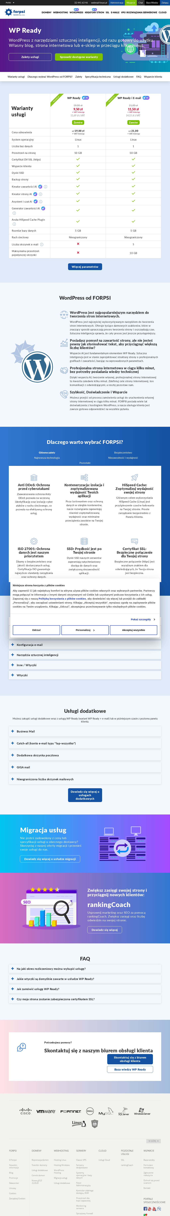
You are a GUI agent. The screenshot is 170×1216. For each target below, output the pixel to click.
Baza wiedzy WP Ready (130, 1060)
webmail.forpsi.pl (99, 2)
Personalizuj (85, 630)
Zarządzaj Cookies (17, 1178)
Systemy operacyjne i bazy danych (84, 1162)
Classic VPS (81, 1149)
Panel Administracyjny (83, 1169)
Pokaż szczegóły (141, 619)
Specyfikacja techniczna (78, 76)
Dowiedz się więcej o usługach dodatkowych (85, 791)
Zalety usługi (29, 56)
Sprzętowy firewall (84, 1193)
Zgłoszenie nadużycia (148, 1160)
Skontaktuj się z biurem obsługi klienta (130, 1051)
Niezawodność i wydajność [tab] (123, 456)
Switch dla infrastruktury (82, 1198)
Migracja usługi (60, 1163)
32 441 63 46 (81, 2)
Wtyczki (19, 673)
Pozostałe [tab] (84, 461)
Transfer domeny (39, 1153)
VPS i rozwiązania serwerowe (139, 12)
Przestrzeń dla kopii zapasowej (83, 1182)
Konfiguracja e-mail (26, 643)
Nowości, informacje (14, 1154)
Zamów (78, 122)
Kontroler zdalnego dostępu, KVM (84, 1175)
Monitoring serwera (81, 1188)
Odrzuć (36, 630)
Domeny (46, 12)
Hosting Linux (60, 1149)
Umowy (12, 1170)
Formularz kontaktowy (149, 1154)
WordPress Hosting (59, 1158)
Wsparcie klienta (121, 76)
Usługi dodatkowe (99, 76)
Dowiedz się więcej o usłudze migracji (44, 852)
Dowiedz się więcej (100, 923)
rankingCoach (127, 1153)
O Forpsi (13, 1149)
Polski (10, 2)
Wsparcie (131, 2)
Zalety (63, 76)
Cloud (163, 12)
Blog (11, 1159)
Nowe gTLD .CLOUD (37, 1165)
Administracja (116, 2)
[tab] (85, 643)
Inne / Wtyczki (24, 663)
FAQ (110, 76)
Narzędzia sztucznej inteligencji (34, 653)
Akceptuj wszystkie (133, 630)
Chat (140, 2)
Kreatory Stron (94, 12)
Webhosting (60, 12)
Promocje (13, 1163)
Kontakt (147, 1172)
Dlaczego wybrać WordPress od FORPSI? (41, 76)
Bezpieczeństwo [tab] (123, 451)
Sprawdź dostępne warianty (74, 56)
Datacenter (14, 1167)
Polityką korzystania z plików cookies (62, 598)
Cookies (12, 1174)
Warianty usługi (15, 76)
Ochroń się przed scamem (151, 1167)
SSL (107, 12)
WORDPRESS (76, 12)
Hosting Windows (62, 1153)
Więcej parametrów (85, 265)
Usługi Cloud (104, 1149)
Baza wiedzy (149, 1149)
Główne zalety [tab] (47, 451)
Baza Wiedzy (152, 2)
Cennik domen (38, 1160)
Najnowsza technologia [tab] (46, 456)
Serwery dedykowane (82, 1154)
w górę (154, 1131)
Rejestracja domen (40, 1149)
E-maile (115, 12)
